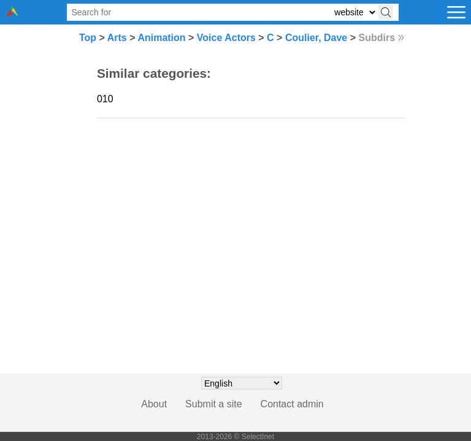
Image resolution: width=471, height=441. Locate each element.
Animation (161, 37)
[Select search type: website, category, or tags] (354, 12)
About (154, 404)
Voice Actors (226, 37)
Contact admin (292, 404)
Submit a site (213, 404)
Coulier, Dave (316, 37)
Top (87, 37)
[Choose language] (241, 383)
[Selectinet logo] (12, 13)
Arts (117, 37)
